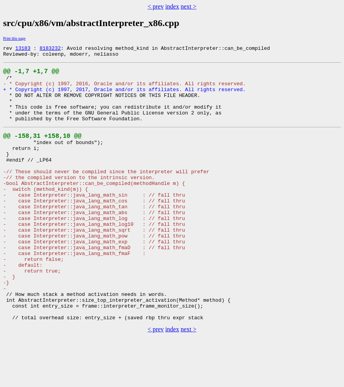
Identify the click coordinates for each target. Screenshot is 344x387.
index (172, 6)
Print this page (14, 38)
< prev (156, 6)
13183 (22, 49)
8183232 (50, 49)
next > (189, 6)
